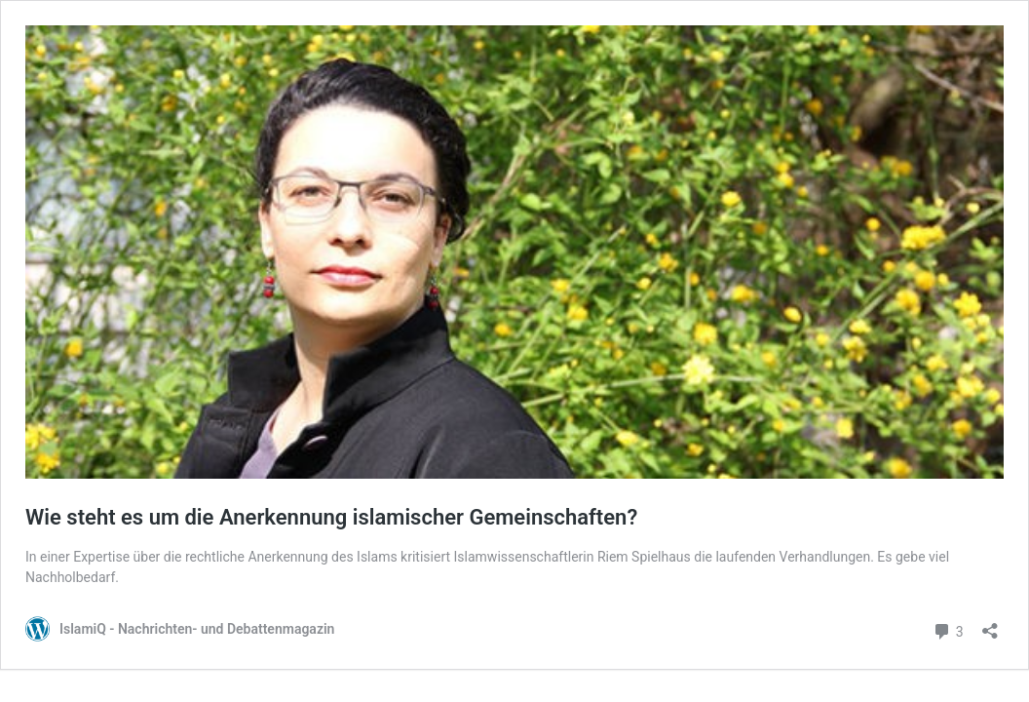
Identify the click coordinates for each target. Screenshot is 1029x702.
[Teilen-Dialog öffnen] (990, 624)
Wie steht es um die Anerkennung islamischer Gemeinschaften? (331, 517)
